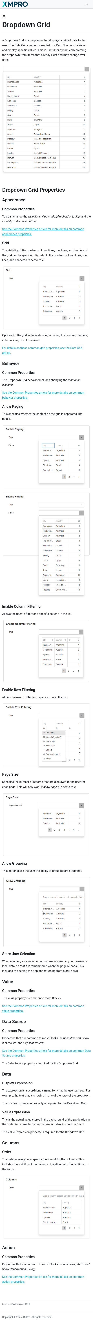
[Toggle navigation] (86, 4)
